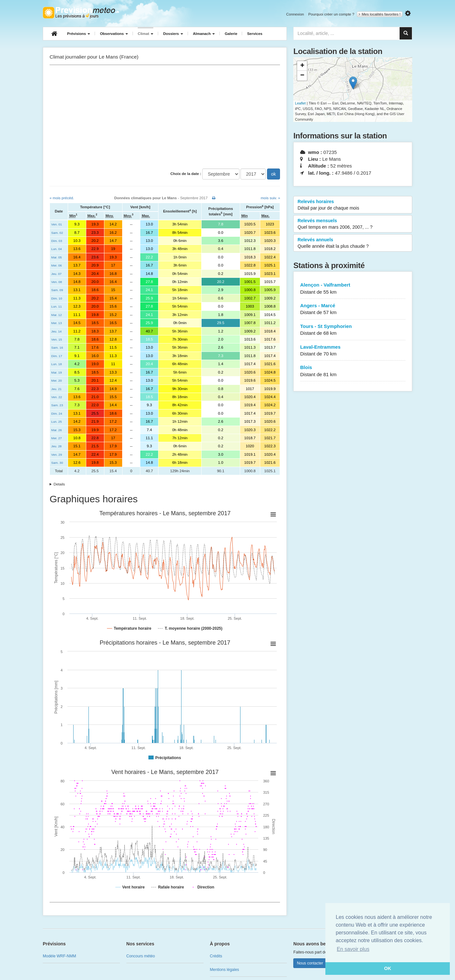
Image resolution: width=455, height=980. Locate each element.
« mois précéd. (62, 198)
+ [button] (302, 66)
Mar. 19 (56, 372)
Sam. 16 (57, 347)
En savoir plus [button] (353, 949)
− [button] (302, 76)
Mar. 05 (56, 257)
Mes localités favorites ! (380, 14)
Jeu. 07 (56, 274)
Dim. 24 (56, 413)
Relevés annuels (353, 243)
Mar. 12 (56, 315)
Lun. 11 (56, 306)
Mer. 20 (56, 380)
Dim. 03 (56, 241)
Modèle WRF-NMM (59, 956)
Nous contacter (310, 963)
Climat (145, 34)
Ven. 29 (56, 454)
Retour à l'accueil (81, 12)
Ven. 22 (56, 397)
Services (254, 34)
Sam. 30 (57, 462)
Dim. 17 (56, 356)
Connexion (295, 14)
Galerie (231, 34)
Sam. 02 (57, 232)
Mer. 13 (56, 323)
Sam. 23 (57, 405)
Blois (352, 371)
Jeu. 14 (56, 331)
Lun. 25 (56, 421)
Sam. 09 (57, 290)
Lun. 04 (56, 249)
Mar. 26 (56, 430)
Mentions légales (224, 969)
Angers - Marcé (352, 309)
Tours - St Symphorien (352, 330)
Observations (114, 34)
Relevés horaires (353, 205)
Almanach (204, 34)
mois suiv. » (270, 198)
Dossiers (173, 34)
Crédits (216, 956)
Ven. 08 (56, 282)
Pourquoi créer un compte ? (331, 14)
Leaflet (300, 103)
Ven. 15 (56, 339)
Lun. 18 (56, 364)
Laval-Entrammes (352, 350)
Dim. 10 (56, 298)
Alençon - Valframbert (352, 288)
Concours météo (140, 956)
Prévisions (78, 34)
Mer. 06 (56, 265)
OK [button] (387, 968)
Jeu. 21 (56, 389)
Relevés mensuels (353, 224)
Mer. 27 (56, 438)
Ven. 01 (56, 224)
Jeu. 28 (56, 446)
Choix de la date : (185, 174)
